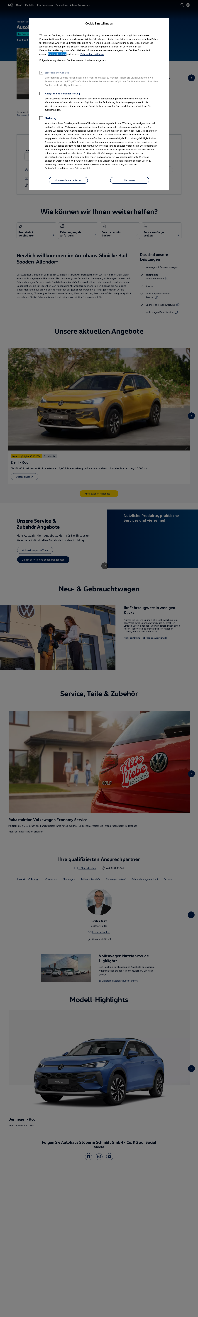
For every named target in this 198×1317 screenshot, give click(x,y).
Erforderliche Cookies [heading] (54, 73)
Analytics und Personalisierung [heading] (59, 94)
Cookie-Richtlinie (57, 54)
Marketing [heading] (47, 118)
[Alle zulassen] (129, 180)
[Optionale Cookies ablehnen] (68, 180)
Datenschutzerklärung (92, 54)
